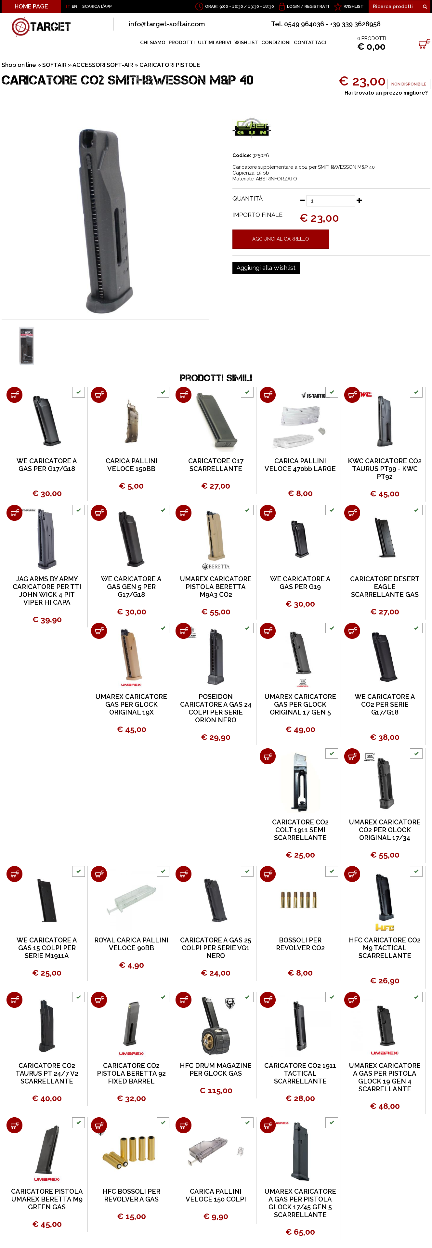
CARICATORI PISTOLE (169, 64)
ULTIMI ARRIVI (214, 43)
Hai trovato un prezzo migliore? (386, 93)
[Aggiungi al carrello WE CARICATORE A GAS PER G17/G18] (14, 395)
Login (293, 6)
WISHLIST (354, 6)
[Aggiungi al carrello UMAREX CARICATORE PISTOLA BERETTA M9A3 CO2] (183, 513)
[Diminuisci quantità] (302, 200)
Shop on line (19, 64)
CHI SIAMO (152, 43)
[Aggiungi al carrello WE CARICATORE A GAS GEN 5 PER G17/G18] (99, 513)
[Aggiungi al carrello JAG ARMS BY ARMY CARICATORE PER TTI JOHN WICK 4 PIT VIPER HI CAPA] (14, 513)
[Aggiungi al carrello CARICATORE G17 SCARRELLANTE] (183, 395)
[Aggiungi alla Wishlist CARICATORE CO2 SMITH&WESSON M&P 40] (266, 268)
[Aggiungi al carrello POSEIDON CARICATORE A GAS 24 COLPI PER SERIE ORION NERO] (183, 631)
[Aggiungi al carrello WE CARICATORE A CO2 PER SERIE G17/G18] (352, 631)
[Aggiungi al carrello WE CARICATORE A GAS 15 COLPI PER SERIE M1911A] (14, 874)
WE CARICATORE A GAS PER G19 (300, 583)
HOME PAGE (31, 6)
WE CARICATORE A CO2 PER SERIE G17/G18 (385, 704)
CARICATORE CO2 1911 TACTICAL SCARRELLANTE (300, 1073)
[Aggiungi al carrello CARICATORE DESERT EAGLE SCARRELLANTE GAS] (352, 513)
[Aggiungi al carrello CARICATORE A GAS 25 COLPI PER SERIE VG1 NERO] (183, 874)
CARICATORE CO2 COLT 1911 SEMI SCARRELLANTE (300, 830)
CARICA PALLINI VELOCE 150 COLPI (216, 1195)
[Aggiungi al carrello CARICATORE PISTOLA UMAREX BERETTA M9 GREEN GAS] (14, 1125)
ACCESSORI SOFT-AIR (102, 64)
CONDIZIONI (276, 43)
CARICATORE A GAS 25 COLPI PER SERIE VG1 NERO (215, 948)
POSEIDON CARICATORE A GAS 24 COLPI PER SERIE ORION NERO (216, 708)
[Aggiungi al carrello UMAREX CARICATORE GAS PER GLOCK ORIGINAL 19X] (99, 631)
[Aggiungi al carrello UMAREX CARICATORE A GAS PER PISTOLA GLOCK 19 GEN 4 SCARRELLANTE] (352, 1000)
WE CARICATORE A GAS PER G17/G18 (47, 465)
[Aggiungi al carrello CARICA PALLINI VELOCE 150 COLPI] (183, 1125)
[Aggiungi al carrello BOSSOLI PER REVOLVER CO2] (268, 874)
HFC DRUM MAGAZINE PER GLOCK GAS (216, 1069)
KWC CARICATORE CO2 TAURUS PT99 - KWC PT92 (385, 468)
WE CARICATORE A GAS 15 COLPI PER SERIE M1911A (47, 948)
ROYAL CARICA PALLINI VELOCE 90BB (131, 944)
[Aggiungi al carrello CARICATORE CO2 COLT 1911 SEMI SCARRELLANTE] (268, 756)
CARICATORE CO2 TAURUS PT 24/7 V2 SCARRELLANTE (47, 1073)
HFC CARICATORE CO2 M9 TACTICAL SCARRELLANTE (385, 948)
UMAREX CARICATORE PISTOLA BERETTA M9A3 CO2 (216, 586)
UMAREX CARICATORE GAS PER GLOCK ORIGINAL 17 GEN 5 (300, 704)
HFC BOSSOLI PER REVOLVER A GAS (131, 1195)
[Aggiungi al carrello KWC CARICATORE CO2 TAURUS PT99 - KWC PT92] (352, 395)
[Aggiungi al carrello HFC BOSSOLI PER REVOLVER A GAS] (99, 1125)
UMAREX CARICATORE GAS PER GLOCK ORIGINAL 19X (131, 704)
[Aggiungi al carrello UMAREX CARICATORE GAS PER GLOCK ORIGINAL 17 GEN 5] (268, 631)
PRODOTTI (182, 43)
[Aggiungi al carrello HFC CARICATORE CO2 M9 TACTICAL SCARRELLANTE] (352, 874)
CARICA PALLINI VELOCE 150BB (131, 465)
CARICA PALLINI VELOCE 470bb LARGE (300, 465)
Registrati (317, 6)
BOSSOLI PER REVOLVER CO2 (300, 944)
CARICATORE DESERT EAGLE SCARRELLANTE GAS (385, 586)
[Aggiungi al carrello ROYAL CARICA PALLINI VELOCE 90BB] (99, 874)
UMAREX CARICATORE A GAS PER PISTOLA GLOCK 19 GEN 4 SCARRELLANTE (385, 1077)
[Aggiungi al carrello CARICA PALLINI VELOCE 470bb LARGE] (268, 395)
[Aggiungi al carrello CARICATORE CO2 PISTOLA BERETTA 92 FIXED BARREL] (99, 1000)
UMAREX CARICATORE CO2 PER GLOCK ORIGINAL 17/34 (385, 830)
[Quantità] (331, 200)
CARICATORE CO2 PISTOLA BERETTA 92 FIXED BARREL (131, 1073)
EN (74, 6)
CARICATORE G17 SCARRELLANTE (215, 465)
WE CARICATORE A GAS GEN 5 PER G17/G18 (131, 586)
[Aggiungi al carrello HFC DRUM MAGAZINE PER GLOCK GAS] (183, 1000)
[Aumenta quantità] (359, 200)
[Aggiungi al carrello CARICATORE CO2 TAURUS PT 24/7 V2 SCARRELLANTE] (14, 1000)
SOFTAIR (54, 64)
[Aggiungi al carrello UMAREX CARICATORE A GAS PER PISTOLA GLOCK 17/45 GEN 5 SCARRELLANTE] (268, 1125)
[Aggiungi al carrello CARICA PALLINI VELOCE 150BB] (99, 395)
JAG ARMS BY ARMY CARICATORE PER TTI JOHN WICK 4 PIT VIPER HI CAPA (47, 590)
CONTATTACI (310, 43)
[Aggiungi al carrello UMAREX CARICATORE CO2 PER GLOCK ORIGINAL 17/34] (352, 756)
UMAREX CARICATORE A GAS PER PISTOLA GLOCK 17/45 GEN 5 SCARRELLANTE (300, 1203)
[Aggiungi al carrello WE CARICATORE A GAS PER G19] (268, 513)
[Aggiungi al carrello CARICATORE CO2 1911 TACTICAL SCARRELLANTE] (268, 1000)
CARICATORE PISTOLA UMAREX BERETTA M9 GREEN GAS (47, 1199)
